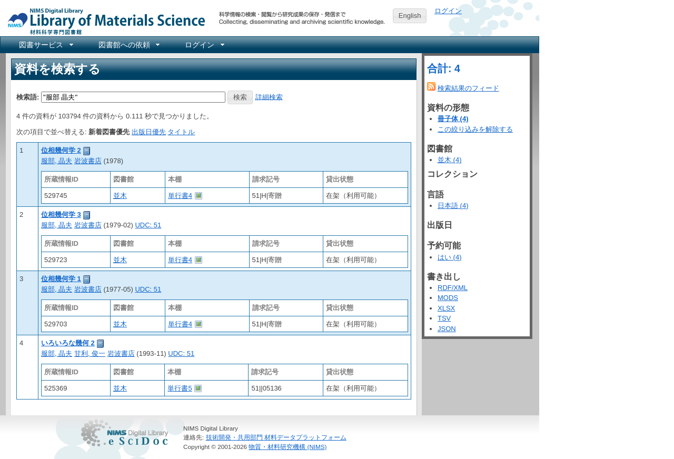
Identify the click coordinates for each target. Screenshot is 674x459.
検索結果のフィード (468, 88)
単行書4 (180, 195)
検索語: (27, 97)
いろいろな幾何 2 (68, 343)
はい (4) (450, 257)
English (410, 15)
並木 (120, 195)
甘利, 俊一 (89, 353)
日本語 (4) (453, 205)
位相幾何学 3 (61, 214)
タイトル (181, 132)
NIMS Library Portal (103, 21)
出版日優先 (149, 132)
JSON (447, 329)
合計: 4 (443, 68)
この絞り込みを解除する (475, 129)
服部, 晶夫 (56, 161)
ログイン (448, 11)
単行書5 (179, 388)
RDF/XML (453, 288)
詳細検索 (269, 97)
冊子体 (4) (453, 119)
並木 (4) (450, 160)
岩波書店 (88, 161)
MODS (448, 298)
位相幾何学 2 (61, 150)
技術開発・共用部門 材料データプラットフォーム (276, 437)
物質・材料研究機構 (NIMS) (287, 446)
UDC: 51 (148, 225)
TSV (444, 318)
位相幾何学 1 (61, 279)
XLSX (446, 308)
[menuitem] (45, 45)
